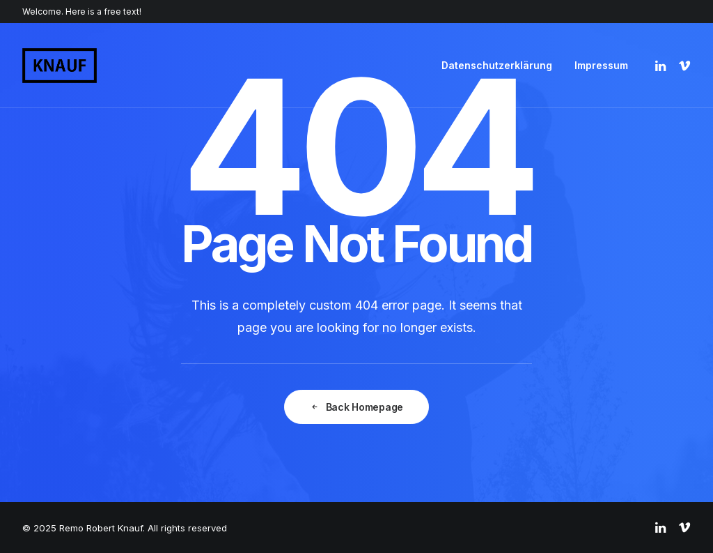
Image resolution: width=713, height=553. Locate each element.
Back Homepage (356, 407)
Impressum (601, 65)
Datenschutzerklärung (496, 65)
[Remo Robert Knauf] (59, 65)
